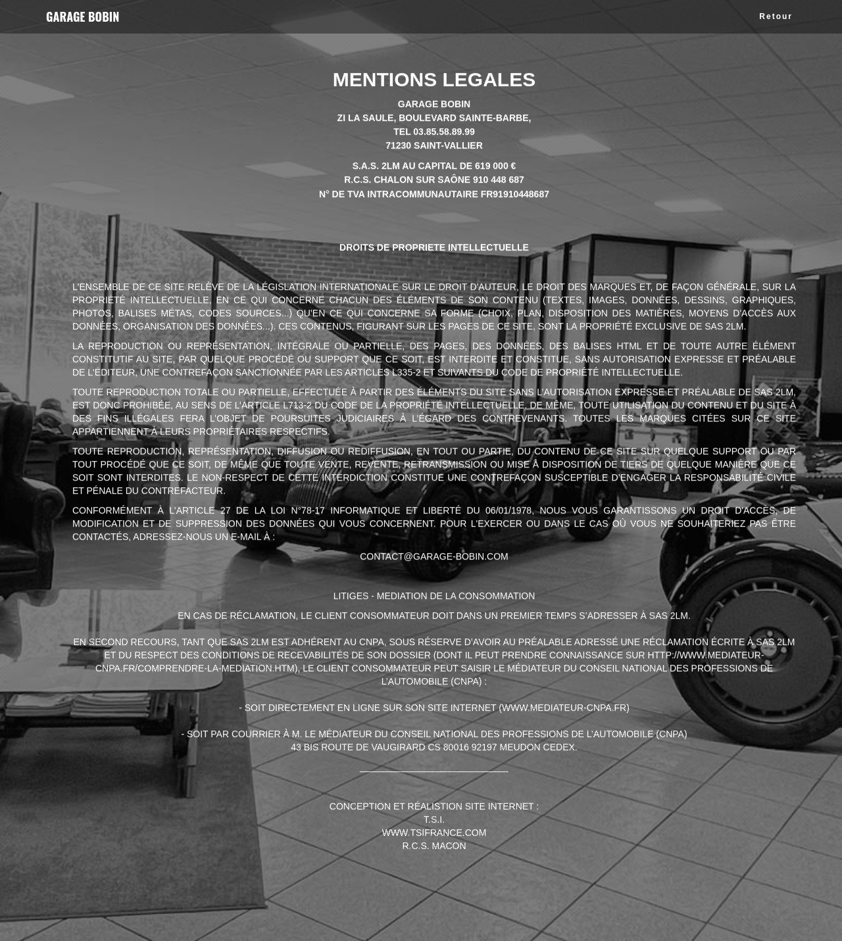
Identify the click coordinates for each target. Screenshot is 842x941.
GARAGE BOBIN (82, 16)
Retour (776, 16)
